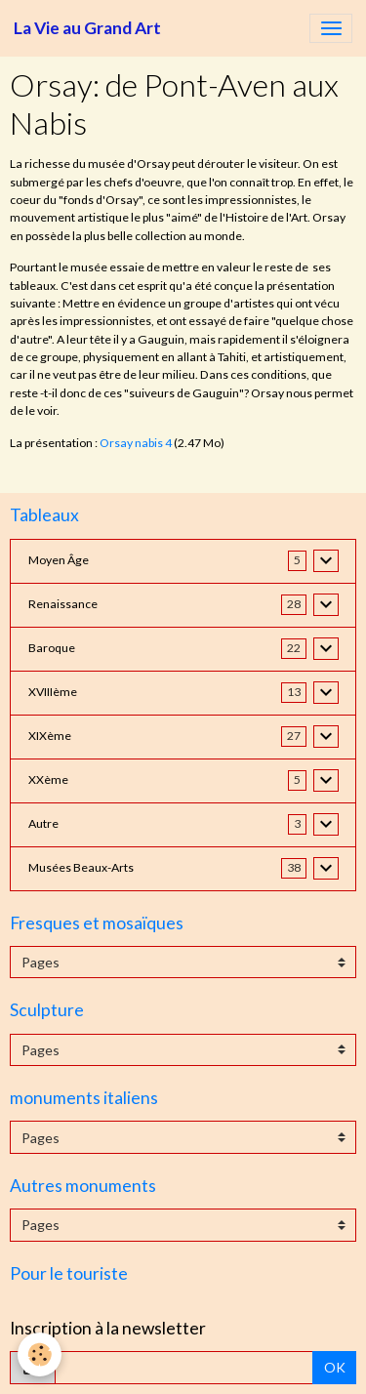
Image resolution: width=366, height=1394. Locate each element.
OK (335, 1367)
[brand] (87, 28)
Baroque (51, 647)
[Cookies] (39, 1354)
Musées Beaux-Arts (81, 867)
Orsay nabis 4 (136, 442)
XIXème (49, 735)
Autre (43, 823)
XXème (48, 779)
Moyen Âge (58, 560)
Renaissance (63, 603)
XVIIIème (52, 691)
